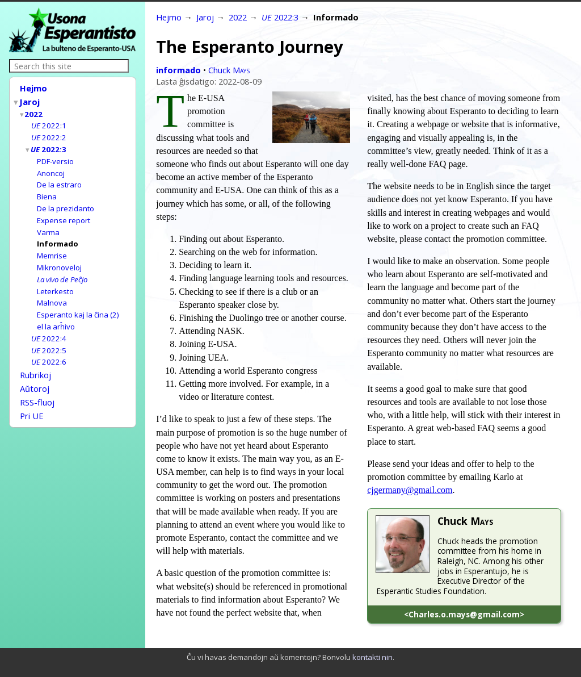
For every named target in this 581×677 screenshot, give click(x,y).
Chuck (229, 70)
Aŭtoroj (34, 372)
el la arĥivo (56, 314)
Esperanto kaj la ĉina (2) (78, 303)
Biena (47, 190)
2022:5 (48, 337)
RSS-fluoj (37, 385)
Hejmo (33, 88)
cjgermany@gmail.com (409, 490)
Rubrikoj (35, 360)
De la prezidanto (65, 202)
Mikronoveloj (59, 258)
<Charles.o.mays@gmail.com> (464, 614)
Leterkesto (55, 280)
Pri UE (32, 397)
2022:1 (48, 123)
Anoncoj (51, 168)
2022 (34, 112)
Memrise (52, 246)
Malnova (52, 291)
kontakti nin (372, 657)
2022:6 (48, 347)
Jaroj (30, 100)
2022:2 (48, 134)
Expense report (63, 213)
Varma (48, 224)
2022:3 (49, 145)
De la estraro (59, 179)
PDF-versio (55, 157)
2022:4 (48, 325)
